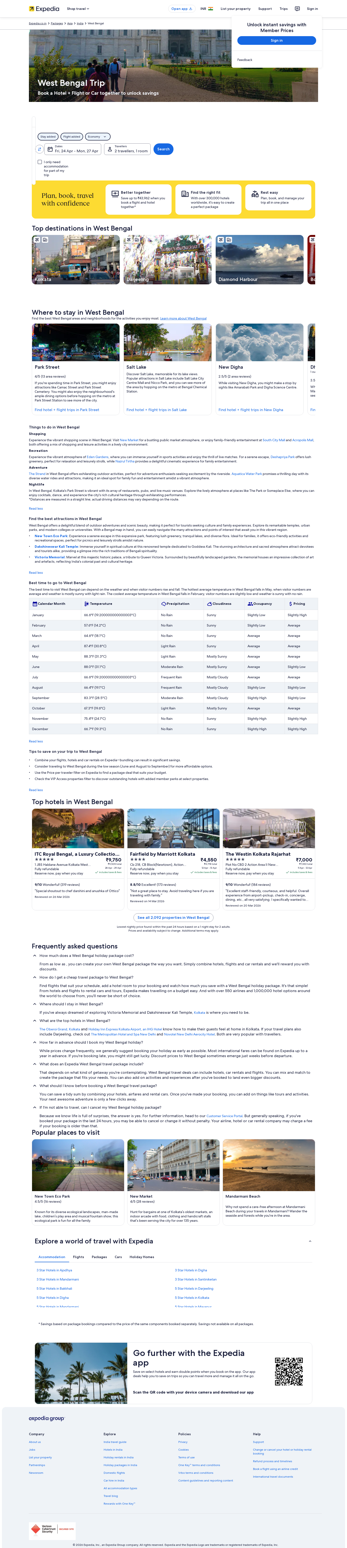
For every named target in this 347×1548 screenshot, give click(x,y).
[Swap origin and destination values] (97, 149)
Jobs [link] (32, 1450)
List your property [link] (40, 1457)
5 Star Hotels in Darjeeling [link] (194, 1288)
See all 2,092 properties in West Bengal (173, 917)
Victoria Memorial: (50, 557)
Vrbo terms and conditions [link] (195, 1473)
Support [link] (258, 1442)
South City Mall (274, 440)
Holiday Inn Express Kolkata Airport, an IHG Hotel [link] (125, 1029)
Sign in (312, 9)
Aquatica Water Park (247, 474)
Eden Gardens (97, 457)
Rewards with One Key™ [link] (119, 1504)
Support (265, 9)
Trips (284, 9)
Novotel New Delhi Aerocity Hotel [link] (189, 1034)
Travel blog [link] (111, 1496)
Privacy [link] (182, 1442)
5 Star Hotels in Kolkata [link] (192, 1297)
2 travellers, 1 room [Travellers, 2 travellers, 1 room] (256, 150)
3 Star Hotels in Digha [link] (191, 1270)
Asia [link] (70, 23)
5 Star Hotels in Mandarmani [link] (58, 1307)
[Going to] (128, 149)
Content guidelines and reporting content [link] (205, 1480)
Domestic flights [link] (114, 1473)
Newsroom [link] (36, 1473)
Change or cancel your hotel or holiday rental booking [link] (282, 1451)
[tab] (148, 121)
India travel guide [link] (115, 1442)
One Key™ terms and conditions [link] (199, 1465)
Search (299, 149)
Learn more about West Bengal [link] (183, 318)
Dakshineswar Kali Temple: (57, 546)
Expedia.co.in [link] (38, 23)
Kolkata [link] (199, 1012)
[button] (173, 1241)
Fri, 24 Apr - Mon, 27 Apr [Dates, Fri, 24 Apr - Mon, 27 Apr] (191, 150)
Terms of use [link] (186, 1457)
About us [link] (35, 1442)
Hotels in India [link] (113, 1450)
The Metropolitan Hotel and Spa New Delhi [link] (123, 1034)
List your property (236, 9)
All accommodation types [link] (120, 1488)
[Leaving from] (66, 149)
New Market (129, 440)
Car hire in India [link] (114, 1480)
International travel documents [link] (273, 1477)
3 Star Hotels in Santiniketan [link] (196, 1279)
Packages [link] (57, 23)
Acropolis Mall (302, 440)
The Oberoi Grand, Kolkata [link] (60, 1029)
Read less (36, 508)
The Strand (37, 474)
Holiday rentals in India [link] (118, 1457)
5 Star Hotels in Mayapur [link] (193, 1307)
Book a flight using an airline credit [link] (275, 1469)
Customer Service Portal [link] (224, 1116)
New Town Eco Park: (52, 536)
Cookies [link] (183, 1450)
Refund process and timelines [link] (272, 1461)
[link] (277, 60)
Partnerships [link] (37, 1465)
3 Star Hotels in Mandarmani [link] (58, 1279)
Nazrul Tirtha (124, 461)
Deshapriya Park (283, 457)
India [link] (80, 23)
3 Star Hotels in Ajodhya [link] (54, 1270)
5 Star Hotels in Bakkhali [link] (54, 1288)
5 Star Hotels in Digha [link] (53, 1297)
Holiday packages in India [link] (120, 1465)
